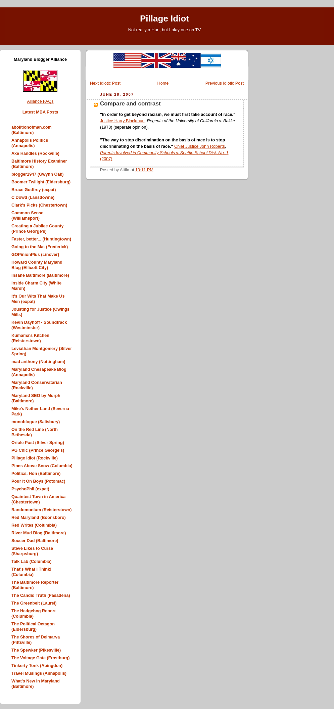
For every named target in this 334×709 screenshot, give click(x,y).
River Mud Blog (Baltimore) (38, 533)
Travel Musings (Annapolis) (38, 673)
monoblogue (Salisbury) (35, 421)
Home (163, 83)
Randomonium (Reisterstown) (41, 509)
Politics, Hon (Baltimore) (35, 473)
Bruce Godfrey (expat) (33, 189)
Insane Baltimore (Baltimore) (40, 275)
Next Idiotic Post (105, 83)
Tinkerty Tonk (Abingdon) (36, 665)
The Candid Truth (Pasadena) (40, 595)
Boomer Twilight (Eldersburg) (40, 182)
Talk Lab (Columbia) (31, 561)
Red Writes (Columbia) (34, 525)
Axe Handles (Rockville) (35, 153)
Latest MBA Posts (40, 112)
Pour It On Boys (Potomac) (38, 481)
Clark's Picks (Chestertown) (39, 205)
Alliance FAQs (40, 101)
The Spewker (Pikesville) (36, 650)
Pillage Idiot (164, 18)
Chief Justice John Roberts (199, 146)
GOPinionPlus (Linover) (35, 254)
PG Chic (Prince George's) (37, 450)
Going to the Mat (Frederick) (39, 247)
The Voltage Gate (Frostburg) (40, 658)
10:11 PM (144, 170)
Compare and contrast (130, 103)
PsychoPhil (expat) (30, 489)
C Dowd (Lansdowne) (32, 197)
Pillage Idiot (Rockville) (34, 458)
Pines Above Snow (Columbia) (42, 465)
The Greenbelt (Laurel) (34, 603)
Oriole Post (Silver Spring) (37, 442)
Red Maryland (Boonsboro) (38, 517)
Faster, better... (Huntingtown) (41, 239)
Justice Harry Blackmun (122, 121)
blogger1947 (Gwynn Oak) (37, 174)
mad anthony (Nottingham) (38, 361)
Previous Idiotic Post (224, 83)
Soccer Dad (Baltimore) (34, 540)
